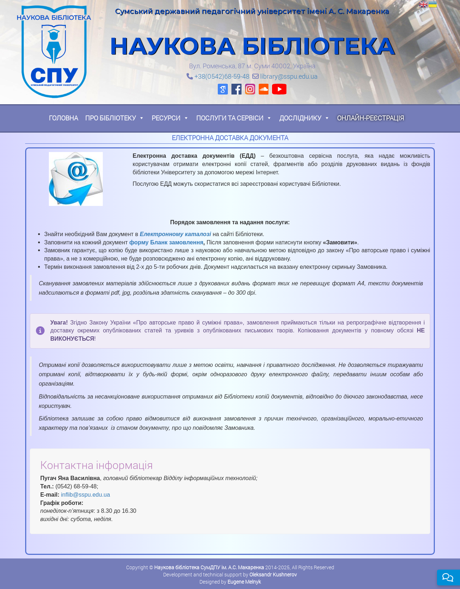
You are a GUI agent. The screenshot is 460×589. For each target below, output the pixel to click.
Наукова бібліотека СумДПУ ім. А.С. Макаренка (209, 567)
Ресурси (170, 118)
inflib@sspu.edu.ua (85, 495)
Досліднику (304, 118)
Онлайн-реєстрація (370, 118)
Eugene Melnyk (244, 581)
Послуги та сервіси (234, 118)
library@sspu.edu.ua (289, 76)
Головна (63, 118)
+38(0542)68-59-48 (221, 76)
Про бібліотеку (114, 118)
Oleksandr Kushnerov (273, 574)
